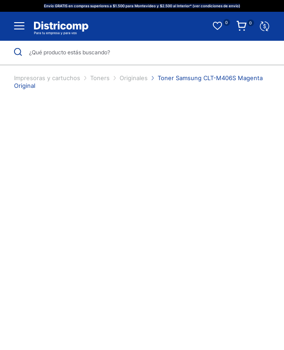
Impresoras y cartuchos (48, 78)
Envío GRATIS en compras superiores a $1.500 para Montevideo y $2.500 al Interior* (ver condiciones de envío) (142, 6)
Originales (134, 78)
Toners (100, 78)
